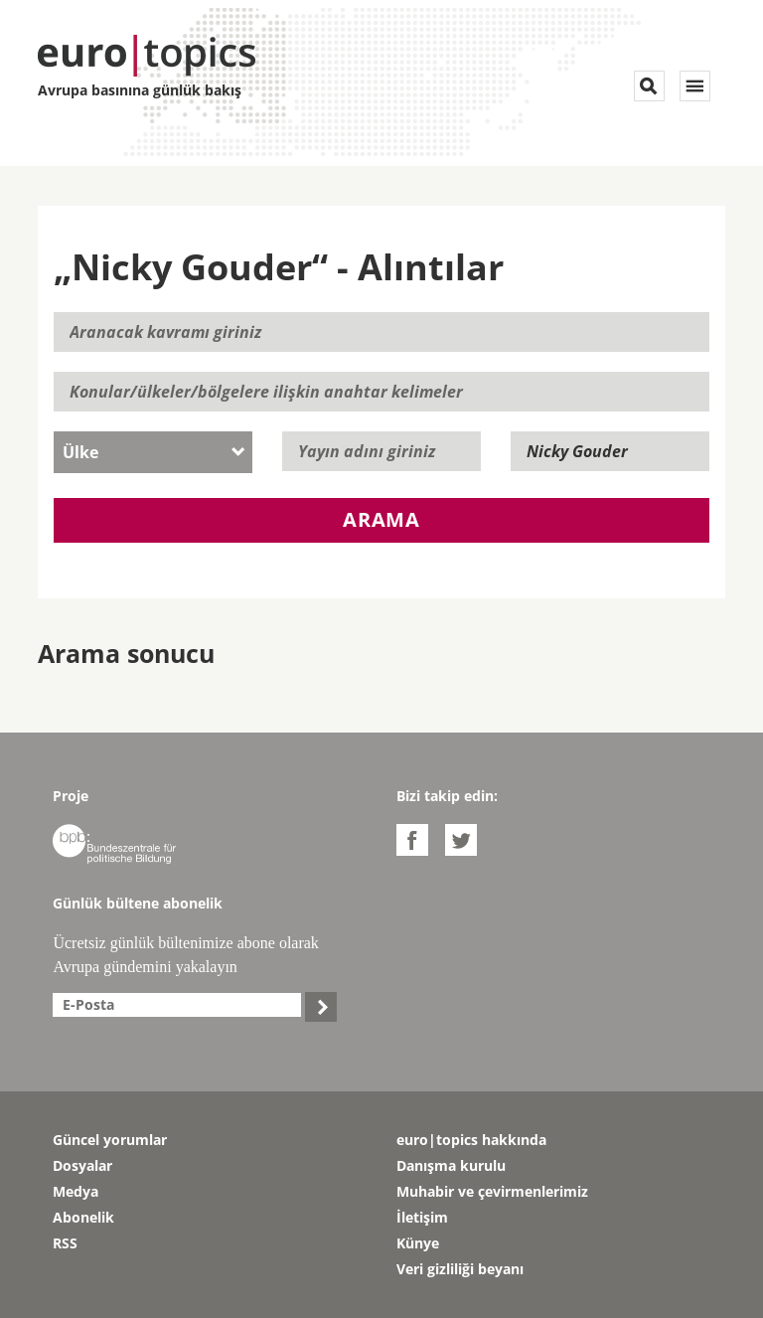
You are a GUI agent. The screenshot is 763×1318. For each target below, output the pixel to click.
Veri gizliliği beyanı (460, 1268)
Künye (417, 1243)
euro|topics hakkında (471, 1139)
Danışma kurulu (451, 1165)
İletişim (422, 1217)
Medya (75, 1191)
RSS (65, 1243)
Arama (381, 519)
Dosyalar (82, 1165)
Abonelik (83, 1217)
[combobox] (153, 452)
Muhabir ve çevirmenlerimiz (492, 1191)
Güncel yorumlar (110, 1139)
